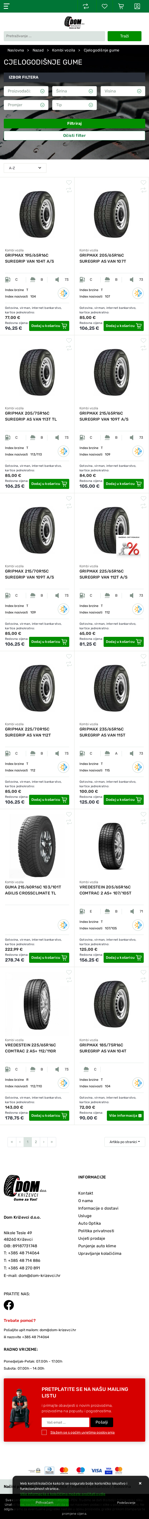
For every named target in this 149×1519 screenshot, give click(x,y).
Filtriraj (74, 123)
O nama (85, 1200)
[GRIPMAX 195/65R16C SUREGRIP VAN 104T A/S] (49, 326)
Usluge (85, 1215)
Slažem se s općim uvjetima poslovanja (82, 1432)
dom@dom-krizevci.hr (40, 1275)
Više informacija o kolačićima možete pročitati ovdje (62, 1494)
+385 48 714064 (24, 1253)
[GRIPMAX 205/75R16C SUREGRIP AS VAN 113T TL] (49, 484)
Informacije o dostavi (98, 1208)
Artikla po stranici (123, 1142)
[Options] (126, 1502)
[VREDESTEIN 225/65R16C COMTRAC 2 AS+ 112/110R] (49, 1116)
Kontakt (85, 1193)
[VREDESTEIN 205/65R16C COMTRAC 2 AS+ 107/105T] (124, 958)
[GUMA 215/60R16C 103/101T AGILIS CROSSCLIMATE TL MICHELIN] (49, 958)
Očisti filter (74, 135)
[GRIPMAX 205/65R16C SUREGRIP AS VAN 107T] (124, 326)
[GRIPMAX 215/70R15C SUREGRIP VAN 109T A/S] (49, 642)
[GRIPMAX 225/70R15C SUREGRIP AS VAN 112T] (49, 800)
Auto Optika (89, 1223)
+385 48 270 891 (24, 1268)
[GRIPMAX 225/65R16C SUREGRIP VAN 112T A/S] (124, 642)
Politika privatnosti (96, 1230)
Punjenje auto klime (97, 1246)
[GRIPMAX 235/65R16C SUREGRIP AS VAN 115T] (124, 800)
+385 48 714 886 (24, 1260)
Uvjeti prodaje (91, 1238)
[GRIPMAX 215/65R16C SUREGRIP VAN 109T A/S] (124, 484)
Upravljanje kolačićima (99, 1253)
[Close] (44, 1502)
